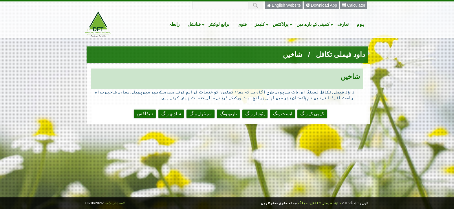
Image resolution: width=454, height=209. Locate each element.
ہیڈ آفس (145, 114)
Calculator (353, 5)
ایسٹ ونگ (282, 114)
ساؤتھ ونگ (171, 114)
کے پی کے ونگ (312, 114)
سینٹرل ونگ (200, 114)
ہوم (361, 24)
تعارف (343, 24)
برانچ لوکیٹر (219, 24)
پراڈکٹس (282, 24)
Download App (321, 5)
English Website (284, 5)
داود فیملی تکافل (340, 54)
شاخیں (292, 54)
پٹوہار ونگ (255, 114)
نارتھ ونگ (228, 114)
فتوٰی (242, 24)
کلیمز (262, 24)
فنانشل (196, 24)
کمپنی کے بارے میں (314, 24)
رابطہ (174, 24)
